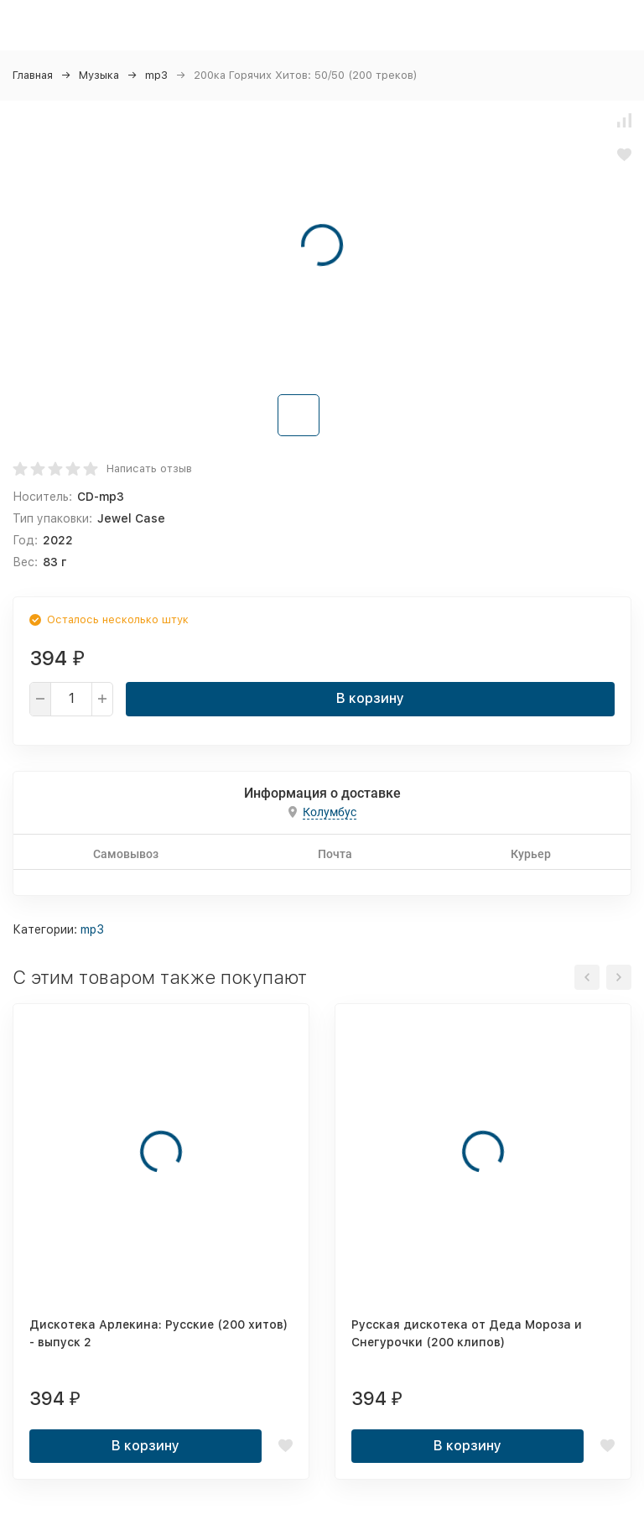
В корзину (370, 698)
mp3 (156, 75)
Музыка (99, 75)
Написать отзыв (149, 468)
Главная (33, 75)
